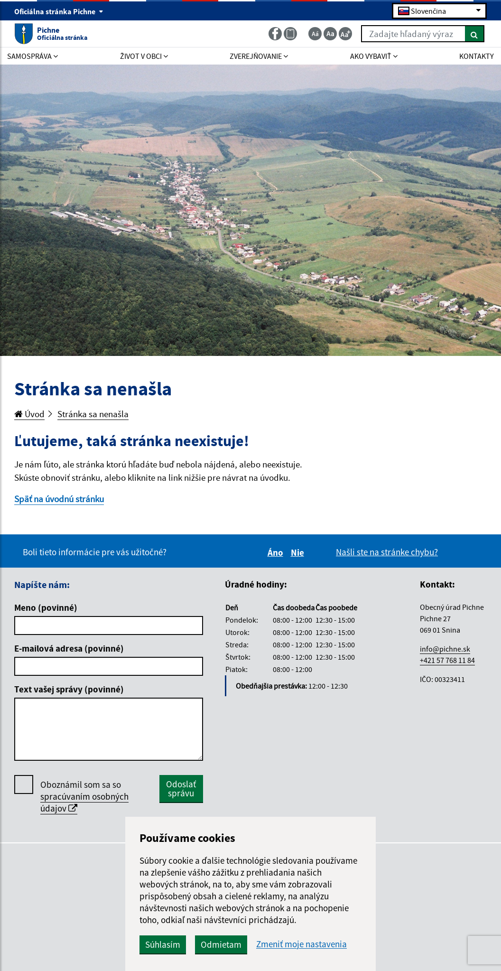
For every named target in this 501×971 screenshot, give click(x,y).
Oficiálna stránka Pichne (58, 11)
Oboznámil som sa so (84, 796)
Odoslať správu (181, 788)
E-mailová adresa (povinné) (69, 648)
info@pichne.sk (445, 649)
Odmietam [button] (221, 944)
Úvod (29, 414)
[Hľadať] (474, 33)
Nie (299, 552)
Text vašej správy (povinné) (69, 689)
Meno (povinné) (45, 607)
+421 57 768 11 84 (447, 660)
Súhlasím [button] (162, 944)
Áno (277, 552)
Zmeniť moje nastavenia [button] (301, 944)
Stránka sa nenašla (93, 414)
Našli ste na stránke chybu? (387, 552)
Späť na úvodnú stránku (59, 498)
